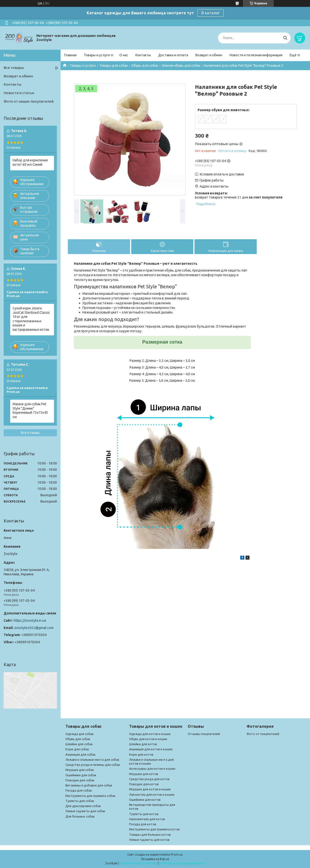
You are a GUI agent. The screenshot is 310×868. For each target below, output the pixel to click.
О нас (123, 55)
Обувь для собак (144, 65)
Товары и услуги (97, 55)
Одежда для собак (79, 734)
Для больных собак (80, 816)
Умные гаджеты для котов (149, 839)
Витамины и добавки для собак (88, 785)
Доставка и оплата (173, 55)
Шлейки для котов (143, 744)
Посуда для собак (78, 790)
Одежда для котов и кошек (150, 734)
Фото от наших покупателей (29, 101)
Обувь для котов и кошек (148, 739)
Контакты (143, 55)
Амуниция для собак (80, 754)
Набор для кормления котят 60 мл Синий (30, 162)
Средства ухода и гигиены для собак (92, 764)
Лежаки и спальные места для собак (92, 759)
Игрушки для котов (143, 774)
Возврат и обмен (208, 55)
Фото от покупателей (263, 734)
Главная (70, 55)
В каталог (211, 13)
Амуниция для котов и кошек (151, 749)
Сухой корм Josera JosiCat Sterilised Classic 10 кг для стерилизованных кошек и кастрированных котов (31, 318)
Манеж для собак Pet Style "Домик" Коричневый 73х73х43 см (30, 410)
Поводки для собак (79, 780)
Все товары (14, 68)
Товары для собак (113, 65)
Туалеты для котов (143, 814)
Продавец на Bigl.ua (155, 858)
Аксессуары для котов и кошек (152, 768)
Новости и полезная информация (256, 55)
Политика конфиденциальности (182, 863)
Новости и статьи (19, 93)
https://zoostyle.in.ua (30, 620)
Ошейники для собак (80, 775)
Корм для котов (141, 754)
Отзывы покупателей (204, 734)
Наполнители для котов (147, 819)
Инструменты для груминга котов (154, 829)
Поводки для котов (144, 784)
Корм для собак (77, 749)
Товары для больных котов (150, 834)
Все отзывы (30, 433)
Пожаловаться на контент (138, 863)
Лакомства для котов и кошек (152, 794)
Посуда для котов (142, 824)
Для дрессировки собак (83, 806)
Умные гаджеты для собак (85, 811)
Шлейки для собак (79, 744)
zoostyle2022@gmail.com (34, 628)
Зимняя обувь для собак (181, 65)
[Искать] (285, 38)
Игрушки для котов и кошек (150, 789)
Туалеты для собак (79, 800)
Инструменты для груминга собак (90, 795)
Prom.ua (177, 854)
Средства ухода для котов (149, 779)
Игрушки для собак (79, 769)
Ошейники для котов (145, 799)
